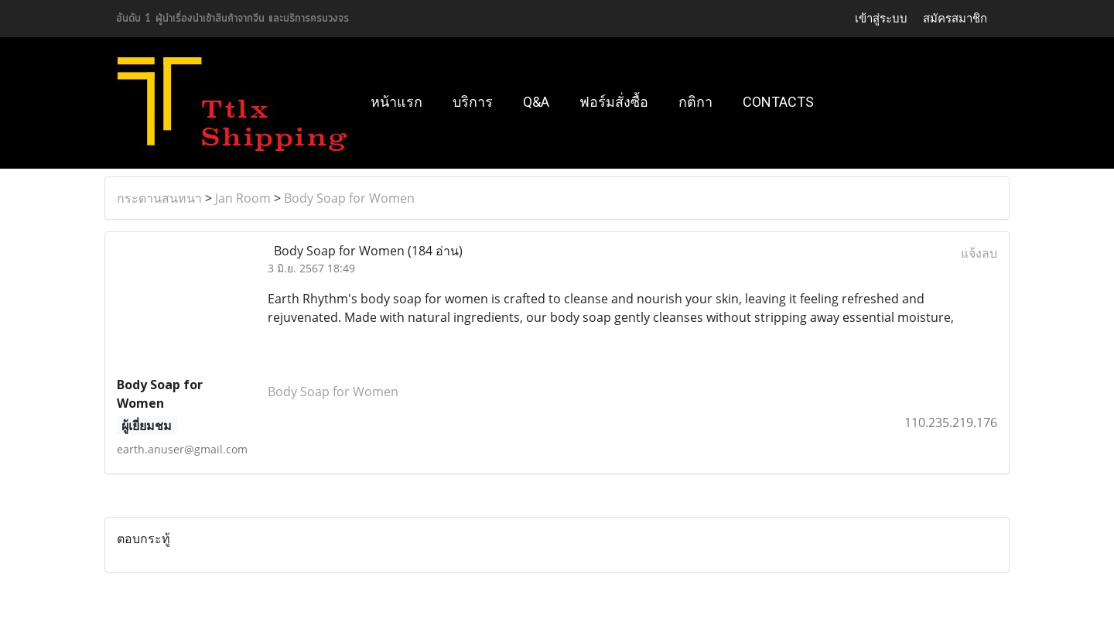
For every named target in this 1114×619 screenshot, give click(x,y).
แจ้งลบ (979, 253)
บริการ (473, 102)
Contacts (778, 102)
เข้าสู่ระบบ (881, 18)
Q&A (536, 102)
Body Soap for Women (349, 198)
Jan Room (243, 198)
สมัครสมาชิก (955, 18)
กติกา (695, 102)
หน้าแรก (396, 102)
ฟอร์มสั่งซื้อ (613, 102)
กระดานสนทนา (159, 198)
